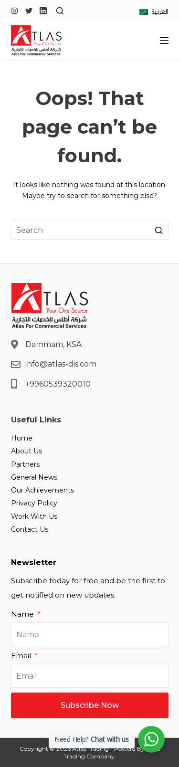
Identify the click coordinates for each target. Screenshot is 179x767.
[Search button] (158, 230)
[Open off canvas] (164, 40)
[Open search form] (59, 10)
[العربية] (153, 12)
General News (34, 477)
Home (21, 438)
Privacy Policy (34, 503)
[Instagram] (14, 10)
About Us (26, 451)
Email (22, 655)
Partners (25, 464)
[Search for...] (89, 230)
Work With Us (34, 516)
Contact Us (29, 529)
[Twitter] (28, 10)
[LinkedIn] (43, 10)
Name (23, 614)
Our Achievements (42, 490)
